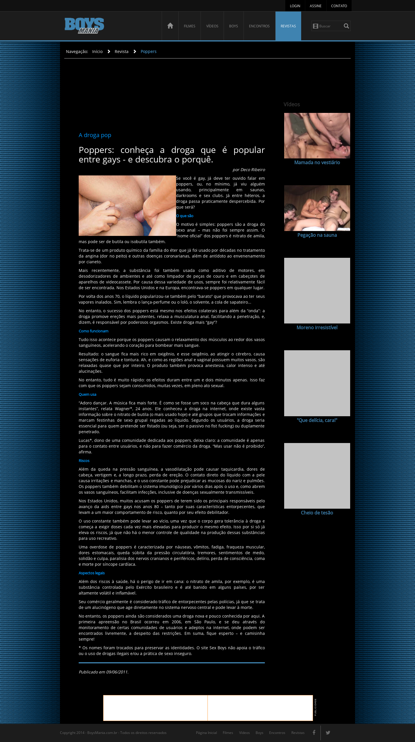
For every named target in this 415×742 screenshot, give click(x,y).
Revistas (288, 26)
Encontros (259, 26)
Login (295, 5)
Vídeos (212, 26)
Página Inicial (206, 732)
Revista (122, 51)
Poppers (148, 51)
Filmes (189, 26)
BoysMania (109, 26)
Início (97, 51)
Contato (339, 5)
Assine (316, 5)
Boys (233, 26)
